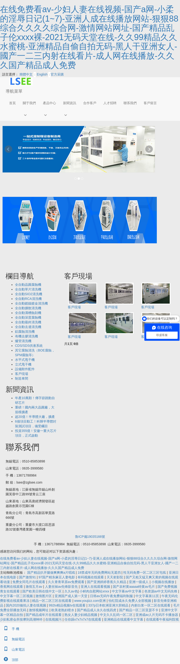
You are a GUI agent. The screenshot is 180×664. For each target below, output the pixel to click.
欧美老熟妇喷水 (63, 610)
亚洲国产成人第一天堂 (71, 596)
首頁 (12, 103)
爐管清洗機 (23, 341)
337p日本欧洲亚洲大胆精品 (108, 605)
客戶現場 (74, 307)
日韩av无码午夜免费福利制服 (112, 596)
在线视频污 (54, 619)
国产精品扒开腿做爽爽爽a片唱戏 (51, 572)
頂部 (9, 660)
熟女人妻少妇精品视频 (81, 615)
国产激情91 (28, 577)
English (42, 74)
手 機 (9, 629)
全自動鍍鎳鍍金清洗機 (31, 303)
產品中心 (49, 103)
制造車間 (21, 378)
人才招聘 (109, 103)
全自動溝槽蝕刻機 (28, 313)
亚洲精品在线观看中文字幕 (124, 619)
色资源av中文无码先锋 (161, 591)
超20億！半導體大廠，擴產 (35, 417)
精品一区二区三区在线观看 (52, 601)
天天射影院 (115, 577)
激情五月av (34, 586)
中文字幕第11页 (147, 596)
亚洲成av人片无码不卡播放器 (157, 615)
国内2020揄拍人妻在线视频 (26, 605)
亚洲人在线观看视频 (96, 586)
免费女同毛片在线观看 (29, 582)
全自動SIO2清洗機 (28, 294)
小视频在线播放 (163, 582)
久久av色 (71, 591)
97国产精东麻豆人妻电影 (57, 577)
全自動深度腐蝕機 (28, 317)
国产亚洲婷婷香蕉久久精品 (107, 582)
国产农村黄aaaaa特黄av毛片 (134, 586)
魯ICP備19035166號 (90, 536)
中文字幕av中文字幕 (127, 591)
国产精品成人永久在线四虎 (97, 610)
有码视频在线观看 (91, 577)
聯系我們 (130, 103)
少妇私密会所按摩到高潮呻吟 (22, 619)
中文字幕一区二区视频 (17, 596)
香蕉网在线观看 (12, 586)
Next (149, 149)
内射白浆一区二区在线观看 (151, 605)
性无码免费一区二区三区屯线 (145, 572)
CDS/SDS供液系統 (29, 345)
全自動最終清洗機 (28, 322)
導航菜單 (14, 91)
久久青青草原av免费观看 (66, 582)
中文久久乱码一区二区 (117, 615)
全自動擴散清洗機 (28, 308)
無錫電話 (12, 639)
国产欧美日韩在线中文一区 (42, 591)
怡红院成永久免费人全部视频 (130, 601)
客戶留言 (150, 103)
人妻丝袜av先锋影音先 (62, 586)
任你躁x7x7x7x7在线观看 (83, 619)
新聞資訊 (69, 103)
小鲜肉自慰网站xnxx (94, 591)
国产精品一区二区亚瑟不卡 (139, 610)
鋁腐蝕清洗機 (25, 331)
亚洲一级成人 (139, 582)
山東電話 (12, 649)
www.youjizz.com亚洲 (90, 601)
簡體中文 (26, 74)
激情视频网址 (39, 610)
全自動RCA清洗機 (28, 299)
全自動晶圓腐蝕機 (28, 284)
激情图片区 (44, 596)
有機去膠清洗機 (26, 336)
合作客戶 (89, 103)
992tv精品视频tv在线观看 (67, 605)
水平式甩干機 (25, 360)
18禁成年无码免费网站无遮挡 (99, 572)
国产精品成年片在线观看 (44, 615)
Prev (8, 149)
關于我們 (29, 103)
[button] (29, 115)
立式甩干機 (23, 364)
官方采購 (56, 74)
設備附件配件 (25, 369)
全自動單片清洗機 (28, 289)
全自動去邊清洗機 (28, 327)
